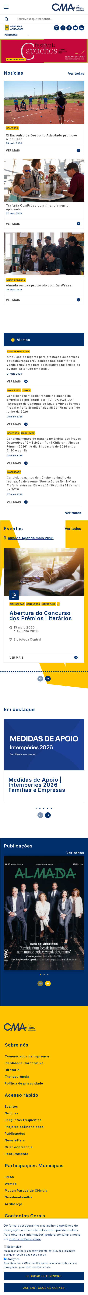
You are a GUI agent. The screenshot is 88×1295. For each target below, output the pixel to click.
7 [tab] (5, 671)
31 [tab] (51, 671)
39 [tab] (66, 671)
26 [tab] (41, 671)
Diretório (12, 1070)
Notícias (12, 1113)
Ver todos (73, 513)
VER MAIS (14, 381)
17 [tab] (24, 671)
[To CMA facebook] (62, 27)
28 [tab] (45, 671)
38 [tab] (64, 671)
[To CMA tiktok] (69, 27)
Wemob (11, 1184)
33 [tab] (55, 671)
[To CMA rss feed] (81, 27)
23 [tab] (36, 671)
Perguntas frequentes (23, 1120)
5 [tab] (2, 671)
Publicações (15, 1133)
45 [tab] (77, 671)
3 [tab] (43, 808)
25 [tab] (39, 671)
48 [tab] (83, 671)
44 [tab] (75, 671)
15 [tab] (21, 671)
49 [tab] (85, 671)
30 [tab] (49, 671)
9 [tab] (9, 671)
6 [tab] (4, 671)
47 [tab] (81, 671)
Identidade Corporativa (24, 1063)
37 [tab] (62, 671)
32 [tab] (53, 671)
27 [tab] (43, 671)
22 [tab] (34, 671)
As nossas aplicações (16, 27)
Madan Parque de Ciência (26, 1190)
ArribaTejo (13, 1204)
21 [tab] (32, 671)
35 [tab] (58, 671)
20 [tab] (30, 671)
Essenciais (14, 1246)
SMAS (9, 1177)
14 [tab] (19, 671)
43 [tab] (74, 671)
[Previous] (3, 52)
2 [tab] (39, 808)
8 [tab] (7, 671)
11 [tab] (13, 671)
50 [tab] (87, 671)
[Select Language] (15, 35)
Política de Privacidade (25, 1239)
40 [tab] (68, 671)
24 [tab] (38, 671)
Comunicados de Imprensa (27, 1056)
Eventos (11, 1106)
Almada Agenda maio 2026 (31, 538)
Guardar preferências (44, 1276)
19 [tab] (28, 671)
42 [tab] (72, 671)
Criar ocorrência (19, 1147)
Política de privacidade (24, 1083)
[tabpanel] (44, 605)
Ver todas (76, 73)
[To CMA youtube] (75, 27)
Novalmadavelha (18, 1197)
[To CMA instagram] (56, 27)
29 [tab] (47, 671)
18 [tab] (26, 671)
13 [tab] (17, 671)
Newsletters (15, 1140)
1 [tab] (36, 808)
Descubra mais (15, 59)
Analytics (13, 1259)
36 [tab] (60, 671)
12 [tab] (15, 671)
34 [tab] (57, 671)
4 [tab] (47, 808)
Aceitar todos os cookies (44, 1287)
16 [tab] (22, 671)
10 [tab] (11, 671)
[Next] (85, 52)
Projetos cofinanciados (24, 1127)
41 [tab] (70, 671)
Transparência (17, 1076)
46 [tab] (79, 671)
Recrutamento (16, 1154)
